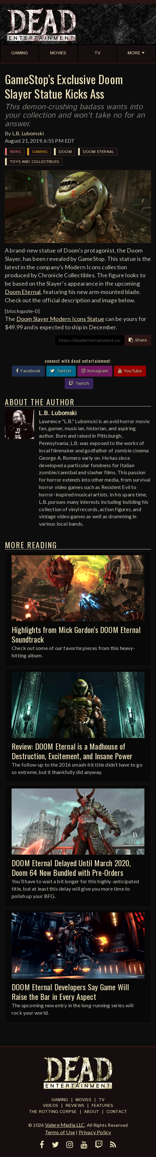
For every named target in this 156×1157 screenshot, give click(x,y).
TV (102, 1100)
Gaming (40, 152)
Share (138, 340)
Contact (116, 1112)
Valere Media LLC (65, 1125)
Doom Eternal (23, 291)
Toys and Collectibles (34, 162)
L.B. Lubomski (28, 133)
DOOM (65, 152)
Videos (50, 1106)
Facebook (28, 371)
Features (103, 1106)
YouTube (130, 371)
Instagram (95, 371)
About (91, 1112)
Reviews (75, 1106)
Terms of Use (60, 1132)
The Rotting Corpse (53, 1112)
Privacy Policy (95, 1132)
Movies (83, 1100)
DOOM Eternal (98, 152)
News (15, 152)
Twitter (61, 371)
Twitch (79, 383)
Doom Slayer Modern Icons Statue (60, 318)
